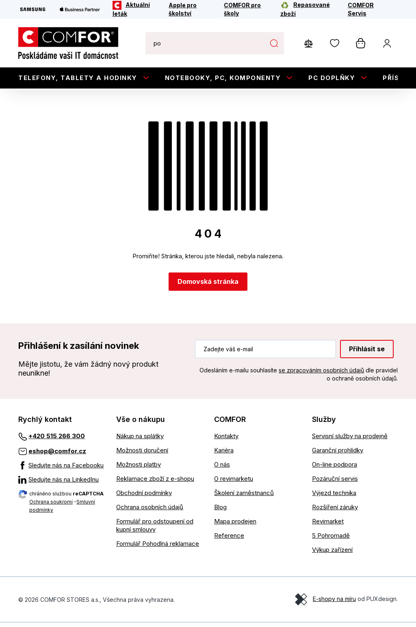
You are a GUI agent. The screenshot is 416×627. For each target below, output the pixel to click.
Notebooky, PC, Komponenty (223, 78)
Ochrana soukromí (51, 506)
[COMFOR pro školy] (246, 9)
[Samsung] (32, 9)
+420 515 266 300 (56, 440)
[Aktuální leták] (135, 9)
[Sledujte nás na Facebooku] (61, 470)
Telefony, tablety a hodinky (77, 78)
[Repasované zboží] (308, 9)
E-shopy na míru (334, 603)
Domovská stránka (208, 286)
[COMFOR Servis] (367, 9)
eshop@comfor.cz (57, 455)
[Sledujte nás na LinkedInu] (61, 484)
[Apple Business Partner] (80, 9)
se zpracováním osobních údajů (321, 374)
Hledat (274, 43)
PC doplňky (331, 78)
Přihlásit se (367, 353)
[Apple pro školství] (191, 9)
